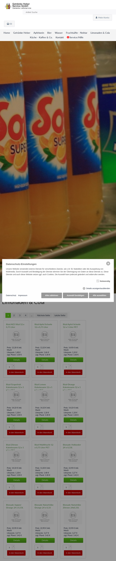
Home (7, 32)
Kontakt (60, 37)
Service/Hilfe (76, 37)
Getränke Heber (21, 32)
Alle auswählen (99, 295)
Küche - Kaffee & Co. (41, 37)
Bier (49, 32)
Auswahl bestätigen (75, 295)
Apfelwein (39, 32)
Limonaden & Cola (100, 32)
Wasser (59, 32)
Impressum (22, 295)
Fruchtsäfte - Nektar (76, 32)
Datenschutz (11, 295)
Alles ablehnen (51, 295)
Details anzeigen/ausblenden (98, 288)
